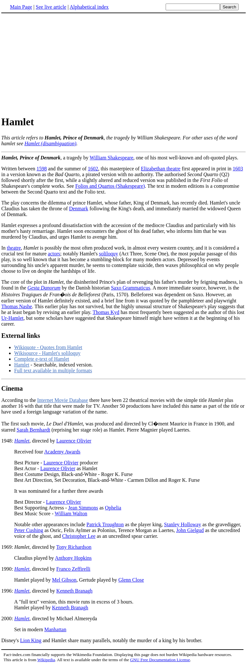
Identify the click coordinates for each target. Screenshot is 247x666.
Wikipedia (46, 659)
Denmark (78, 208)
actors (54, 253)
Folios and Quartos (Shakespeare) (110, 186)
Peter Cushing (28, 530)
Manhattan (55, 629)
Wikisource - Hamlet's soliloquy (47, 353)
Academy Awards (62, 451)
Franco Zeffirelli (73, 569)
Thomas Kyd (106, 312)
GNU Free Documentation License (160, 659)
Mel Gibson (64, 580)
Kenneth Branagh (74, 591)
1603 (238, 168)
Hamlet (21, 364)
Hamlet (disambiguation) (50, 143)
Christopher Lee (79, 536)
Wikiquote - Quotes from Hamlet (48, 347)
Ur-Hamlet (12, 318)
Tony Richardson (74, 547)
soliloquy (108, 253)
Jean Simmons (83, 507)
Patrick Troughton (105, 524)
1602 (93, 168)
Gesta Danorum (43, 287)
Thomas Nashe (16, 306)
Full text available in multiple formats (53, 370)
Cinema (12, 388)
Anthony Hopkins (73, 558)
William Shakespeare (111, 157)
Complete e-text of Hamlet (41, 359)
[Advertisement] (123, 64)
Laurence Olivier (73, 440)
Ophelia (113, 507)
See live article (51, 7)
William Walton (71, 513)
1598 (42, 168)
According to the (19, 400)
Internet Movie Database (62, 400)
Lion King (30, 640)
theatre (14, 248)
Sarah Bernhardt (33, 430)
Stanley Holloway (182, 524)
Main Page (21, 7)
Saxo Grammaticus (130, 287)
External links (20, 335)
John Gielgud (190, 530)
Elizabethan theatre (160, 168)
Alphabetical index (88, 7)
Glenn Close (131, 580)
